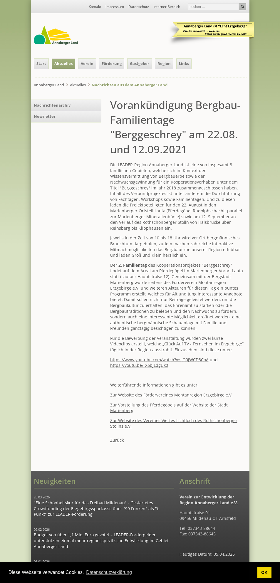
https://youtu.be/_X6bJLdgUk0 (139, 365)
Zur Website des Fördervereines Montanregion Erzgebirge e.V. (171, 395)
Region (164, 63)
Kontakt (95, 6)
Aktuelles (63, 63)
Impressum (114, 6)
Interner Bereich (166, 6)
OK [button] (264, 572)
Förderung (112, 63)
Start (41, 63)
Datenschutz (138, 6)
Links (184, 63)
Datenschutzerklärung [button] (109, 572)
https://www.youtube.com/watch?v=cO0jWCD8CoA (159, 359)
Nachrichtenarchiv (52, 105)
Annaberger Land (49, 85)
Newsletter (45, 116)
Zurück (117, 440)
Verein (87, 63)
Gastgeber (139, 63)
